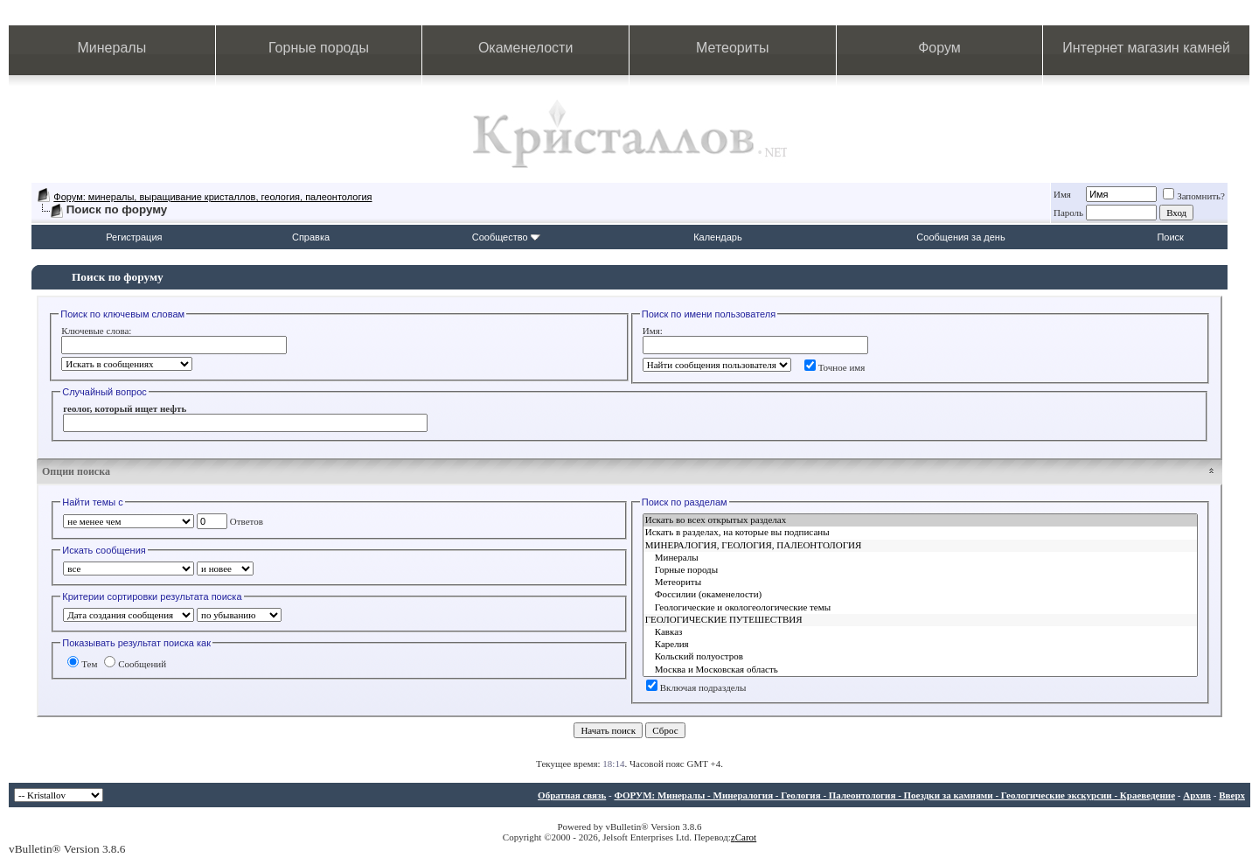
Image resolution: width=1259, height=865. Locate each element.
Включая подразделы (696, 687)
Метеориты (732, 47)
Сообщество (506, 237)
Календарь (717, 237)
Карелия (920, 644)
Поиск (1170, 237)
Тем (82, 664)
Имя (1062, 194)
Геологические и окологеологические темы (920, 608)
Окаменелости (525, 47)
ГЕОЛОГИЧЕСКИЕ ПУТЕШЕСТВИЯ (920, 620)
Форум (939, 47)
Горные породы (318, 47)
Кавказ (920, 632)
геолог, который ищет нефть (124, 408)
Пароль (1068, 212)
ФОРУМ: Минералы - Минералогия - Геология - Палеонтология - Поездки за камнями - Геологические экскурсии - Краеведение (894, 795)
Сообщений (135, 664)
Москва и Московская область (920, 670)
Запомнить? (1194, 196)
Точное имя (835, 367)
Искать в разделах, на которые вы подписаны (920, 533)
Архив (1197, 795)
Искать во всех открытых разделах (920, 520)
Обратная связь (572, 795)
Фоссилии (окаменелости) (920, 595)
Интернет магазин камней (1146, 47)
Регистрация (134, 237)
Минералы (112, 47)
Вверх (1232, 795)
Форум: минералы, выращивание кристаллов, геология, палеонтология (212, 197)
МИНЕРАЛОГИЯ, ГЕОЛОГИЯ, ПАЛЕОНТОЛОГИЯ (920, 546)
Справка (311, 237)
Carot (745, 837)
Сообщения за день (960, 237)
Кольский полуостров (920, 657)
